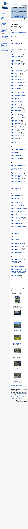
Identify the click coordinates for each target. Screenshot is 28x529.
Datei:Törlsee (15, 239)
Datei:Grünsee (15, 88)
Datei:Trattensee (15, 237)
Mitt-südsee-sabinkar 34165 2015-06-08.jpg (17, 317)
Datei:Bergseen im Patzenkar (18, 186)
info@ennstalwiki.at (19, 16)
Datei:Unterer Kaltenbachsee (18, 246)
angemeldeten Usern (15, 8)
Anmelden (25, 1)
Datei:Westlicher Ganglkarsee (18, 70)
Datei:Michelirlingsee (16, 147)
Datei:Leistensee (15, 143)
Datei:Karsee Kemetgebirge (17, 124)
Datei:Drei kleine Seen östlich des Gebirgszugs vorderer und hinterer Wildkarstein (18, 273)
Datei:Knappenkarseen (17, 135)
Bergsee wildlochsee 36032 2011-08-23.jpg (17, 381)
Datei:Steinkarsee (16, 224)
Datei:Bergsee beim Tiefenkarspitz (19, 234)
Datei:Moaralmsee (16, 158)
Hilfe (26, 18)
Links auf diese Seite (4, 43)
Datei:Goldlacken (15, 76)
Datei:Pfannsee (15, 188)
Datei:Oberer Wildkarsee (17, 269)
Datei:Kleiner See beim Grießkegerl (19, 82)
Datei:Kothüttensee (16, 136)
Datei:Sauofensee (16, 202)
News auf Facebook (4, 36)
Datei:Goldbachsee (16, 74)
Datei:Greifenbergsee (16, 79)
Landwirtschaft (3, 23)
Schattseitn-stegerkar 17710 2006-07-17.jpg (17, 343)
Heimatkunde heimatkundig (3, 31)
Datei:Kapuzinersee (16, 120)
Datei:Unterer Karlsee (16, 123)
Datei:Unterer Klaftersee (17, 249)
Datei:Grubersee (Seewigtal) (18, 86)
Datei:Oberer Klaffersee (17, 176)
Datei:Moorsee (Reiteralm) (17, 159)
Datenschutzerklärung (14, 396)
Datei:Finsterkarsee (16, 61)
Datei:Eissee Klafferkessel (17, 54)
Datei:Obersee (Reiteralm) (17, 182)
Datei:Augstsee (15, 38)
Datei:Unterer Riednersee (17, 243)
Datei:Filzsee (15, 60)
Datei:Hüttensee (15, 105)
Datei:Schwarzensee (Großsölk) (18, 208)
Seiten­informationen (4, 50)
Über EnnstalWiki (22, 396)
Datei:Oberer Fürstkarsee (17, 63)
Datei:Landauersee (16, 142)
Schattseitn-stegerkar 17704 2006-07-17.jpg (17, 330)
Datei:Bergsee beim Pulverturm (18, 190)
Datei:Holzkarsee (15, 104)
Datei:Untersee (15, 254)
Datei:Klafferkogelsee (16, 126)
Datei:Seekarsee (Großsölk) (18, 217)
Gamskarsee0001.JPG (17, 305)
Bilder (2, 28)
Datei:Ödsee (14, 285)
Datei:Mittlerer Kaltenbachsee (18, 153)
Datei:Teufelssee (15, 233)
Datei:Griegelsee (15, 80)
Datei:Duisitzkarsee (16, 49)
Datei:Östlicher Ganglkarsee (18, 71)
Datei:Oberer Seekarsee (17, 181)
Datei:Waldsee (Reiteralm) (17, 266)
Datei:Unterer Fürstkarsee (17, 64)
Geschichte (3, 16)
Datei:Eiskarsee (15, 53)
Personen (2, 17)
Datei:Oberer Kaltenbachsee (18, 175)
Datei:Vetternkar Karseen (17, 259)
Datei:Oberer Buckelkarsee (17, 173)
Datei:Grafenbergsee (16, 77)
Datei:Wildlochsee (16, 275)
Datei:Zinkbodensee (16, 281)
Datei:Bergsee (19, 385)
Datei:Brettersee (15, 43)
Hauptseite (3, 13)
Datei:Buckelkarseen (16, 45)
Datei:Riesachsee (15, 198)
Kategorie (13, 385)
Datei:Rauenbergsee (16, 195)
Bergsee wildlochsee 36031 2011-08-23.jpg (17, 368)
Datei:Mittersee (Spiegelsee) (18, 149)
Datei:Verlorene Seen (16, 258)
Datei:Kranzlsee (15, 138)
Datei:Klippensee (15, 132)
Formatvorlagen (3, 39)
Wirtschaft (2, 22)
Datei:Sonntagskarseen (17, 221)
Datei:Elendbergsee (16, 56)
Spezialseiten (3, 46)
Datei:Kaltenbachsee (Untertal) (18, 117)
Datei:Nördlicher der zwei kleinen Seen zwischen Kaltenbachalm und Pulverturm (18, 168)
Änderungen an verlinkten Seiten (4, 45)
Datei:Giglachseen (16, 73)
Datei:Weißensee (15, 268)
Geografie (2, 14)
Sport (2, 18)
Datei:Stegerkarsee (16, 223)
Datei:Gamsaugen (16, 68)
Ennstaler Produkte (4, 29)
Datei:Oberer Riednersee (17, 179)
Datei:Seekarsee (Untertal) (17, 218)
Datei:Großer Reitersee (17, 85)
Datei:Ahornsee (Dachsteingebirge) (19, 32)
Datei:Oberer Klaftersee (17, 178)
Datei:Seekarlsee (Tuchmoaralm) (19, 214)
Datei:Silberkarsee (16, 220)
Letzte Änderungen (4, 37)
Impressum (12, 398)
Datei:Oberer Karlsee (16, 121)
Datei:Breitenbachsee (16, 42)
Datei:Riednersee (15, 196)
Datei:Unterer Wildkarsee (17, 252)
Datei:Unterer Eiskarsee (17, 244)
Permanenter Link (4, 49)
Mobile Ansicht (17, 398)
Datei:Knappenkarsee (16, 133)
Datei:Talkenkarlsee (16, 231)
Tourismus (3, 19)
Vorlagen (2, 38)
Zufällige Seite (3, 24)
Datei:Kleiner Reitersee (17, 127)
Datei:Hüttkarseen (16, 110)
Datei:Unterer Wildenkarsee (17, 251)
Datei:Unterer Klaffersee (17, 248)
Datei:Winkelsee (15, 277)
